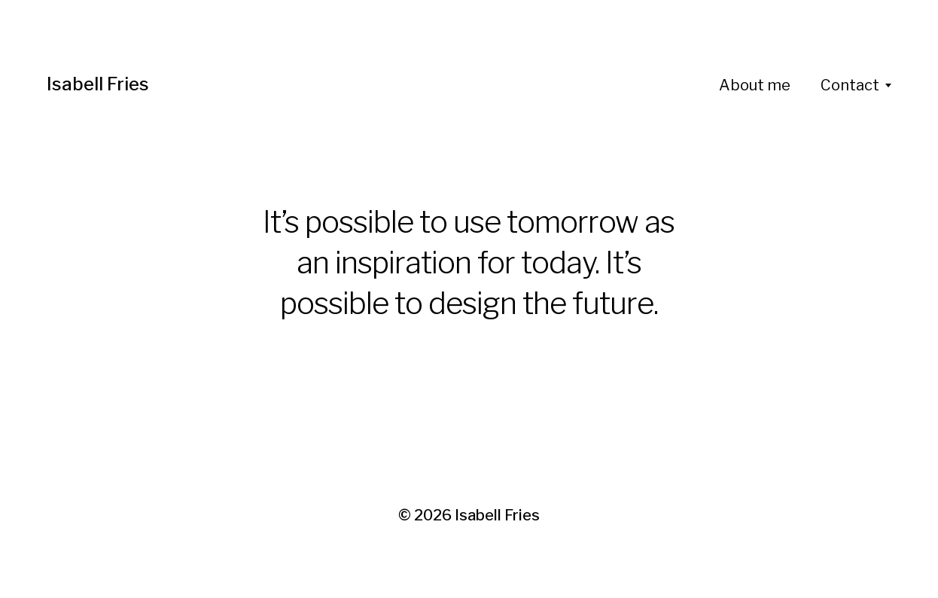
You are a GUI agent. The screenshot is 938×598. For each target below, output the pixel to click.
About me (754, 85)
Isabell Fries (98, 84)
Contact (850, 85)
